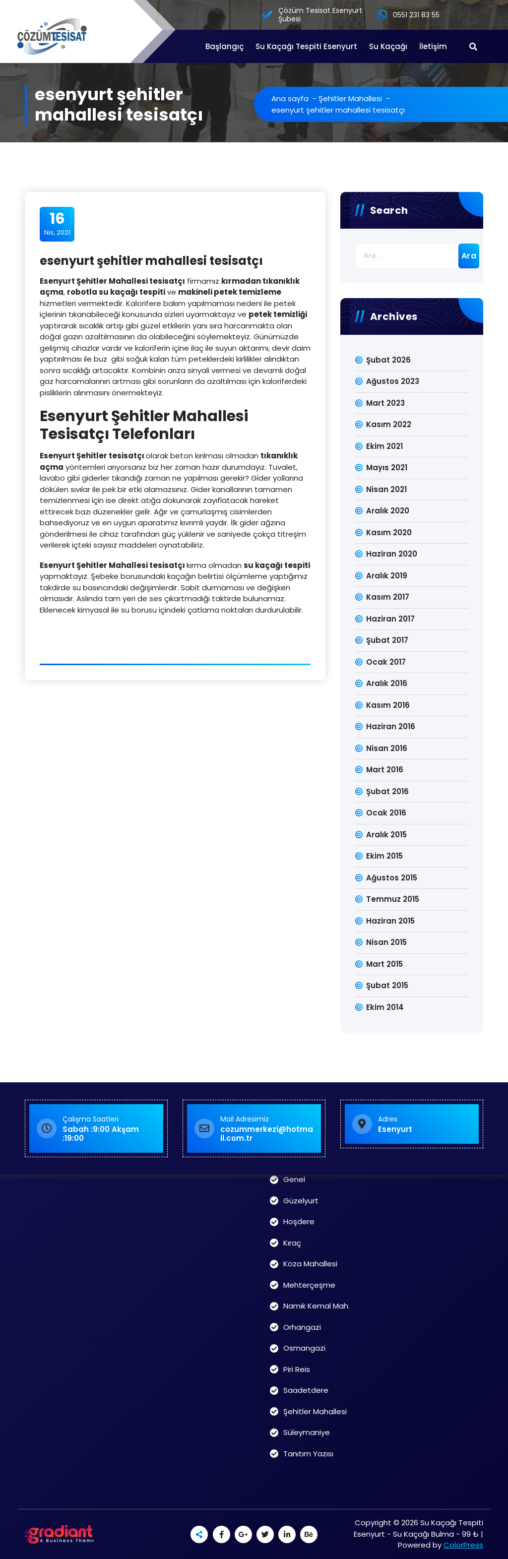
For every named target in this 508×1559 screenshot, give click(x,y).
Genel (294, 1179)
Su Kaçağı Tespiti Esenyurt (306, 46)
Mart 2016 (384, 769)
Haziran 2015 (390, 921)
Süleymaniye (306, 1432)
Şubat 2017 (387, 640)
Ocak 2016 (386, 813)
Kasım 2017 (387, 597)
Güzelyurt (300, 1200)
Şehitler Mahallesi (350, 98)
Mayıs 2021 (386, 467)
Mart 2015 (384, 964)
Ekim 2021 (384, 446)
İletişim (433, 46)
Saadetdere (305, 1390)
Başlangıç (224, 46)
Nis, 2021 (57, 223)
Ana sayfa (290, 98)
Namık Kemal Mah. (316, 1306)
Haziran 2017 (390, 619)
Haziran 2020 (391, 554)
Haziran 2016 (390, 726)
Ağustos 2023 (392, 381)
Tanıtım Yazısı (308, 1453)
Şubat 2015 (387, 985)
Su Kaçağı (388, 46)
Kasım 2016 (388, 705)
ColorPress (463, 1545)
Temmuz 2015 (392, 899)
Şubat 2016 (387, 791)
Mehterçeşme (309, 1285)
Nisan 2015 (386, 942)
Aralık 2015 (386, 834)
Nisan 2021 (386, 489)
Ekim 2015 (384, 856)
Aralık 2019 (386, 575)
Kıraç (292, 1243)
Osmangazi (304, 1348)
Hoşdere (299, 1221)
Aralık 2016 (386, 683)
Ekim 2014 (385, 1007)
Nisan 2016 (386, 748)
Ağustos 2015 (391, 878)
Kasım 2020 (389, 532)
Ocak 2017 (386, 662)
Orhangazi (302, 1327)
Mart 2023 (385, 403)
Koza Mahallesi (310, 1263)
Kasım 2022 (388, 424)
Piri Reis (296, 1369)
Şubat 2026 (388, 360)
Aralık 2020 (387, 510)
